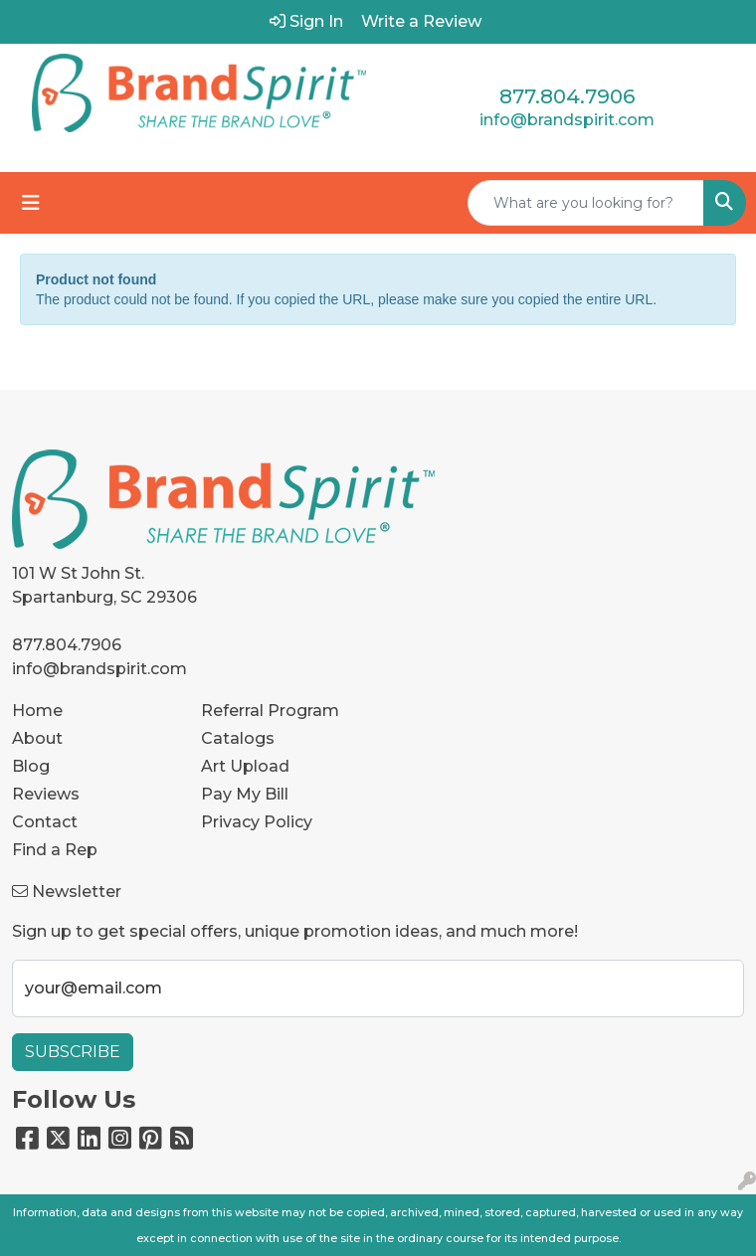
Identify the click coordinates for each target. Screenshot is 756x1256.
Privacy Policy (256, 821)
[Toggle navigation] (31, 203)
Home (37, 710)
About (37, 738)
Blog (31, 766)
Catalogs (238, 738)
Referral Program (270, 710)
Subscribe (72, 1051)
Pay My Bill (244, 794)
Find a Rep (54, 849)
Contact (45, 821)
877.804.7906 (567, 96)
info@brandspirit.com (567, 119)
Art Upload (245, 766)
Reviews (46, 794)
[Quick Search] (586, 203)
